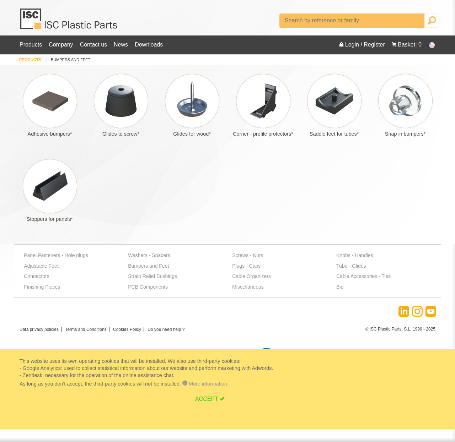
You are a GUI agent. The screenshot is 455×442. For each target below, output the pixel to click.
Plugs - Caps (246, 266)
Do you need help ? (166, 329)
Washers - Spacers (149, 255)
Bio (339, 287)
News (121, 45)
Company (61, 45)
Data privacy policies (39, 329)
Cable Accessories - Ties (363, 276)
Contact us (93, 45)
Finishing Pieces (42, 287)
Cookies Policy (127, 329)
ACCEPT (206, 399)
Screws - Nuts (247, 255)
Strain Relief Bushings (152, 276)
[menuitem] (30, 60)
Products (31, 45)
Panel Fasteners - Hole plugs (56, 255)
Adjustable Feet (41, 266)
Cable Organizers (251, 276)
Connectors (36, 276)
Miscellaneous (248, 287)
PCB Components (148, 287)
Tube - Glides (351, 266)
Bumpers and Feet (148, 266)
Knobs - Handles (354, 255)
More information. (205, 384)
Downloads (149, 45)
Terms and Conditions (86, 329)
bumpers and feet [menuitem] (70, 60)
